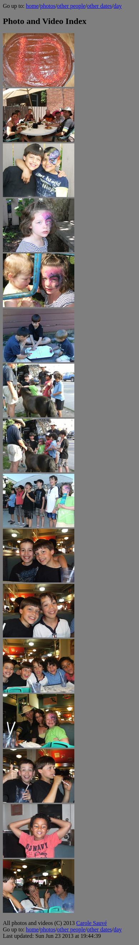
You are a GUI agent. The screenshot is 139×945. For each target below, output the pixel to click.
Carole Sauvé (91, 923)
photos (47, 6)
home (32, 6)
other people (71, 6)
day (118, 6)
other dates (99, 6)
